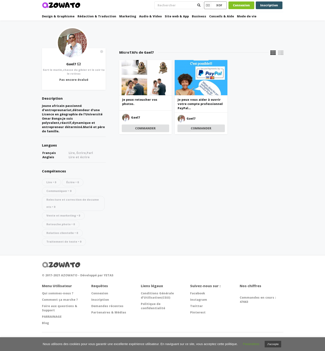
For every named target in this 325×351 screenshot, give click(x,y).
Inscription (269, 5)
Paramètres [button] (251, 344)
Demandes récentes (107, 306)
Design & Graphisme (58, 16)
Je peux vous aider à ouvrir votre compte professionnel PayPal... (200, 104)
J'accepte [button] (273, 344)
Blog (45, 323)
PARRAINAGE (52, 317)
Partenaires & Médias (108, 312)
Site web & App (177, 16)
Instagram (198, 300)
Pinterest (198, 312)
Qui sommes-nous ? (57, 293)
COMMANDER (145, 128)
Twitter (196, 306)
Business (199, 16)
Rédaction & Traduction (96, 16)
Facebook (197, 293)
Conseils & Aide (221, 16)
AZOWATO (69, 275)
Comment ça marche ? (60, 300)
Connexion (241, 5)
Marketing (127, 16)
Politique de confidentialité (153, 306)
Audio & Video (150, 16)
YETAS (108, 275)
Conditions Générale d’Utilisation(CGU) (157, 295)
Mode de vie (246, 16)
